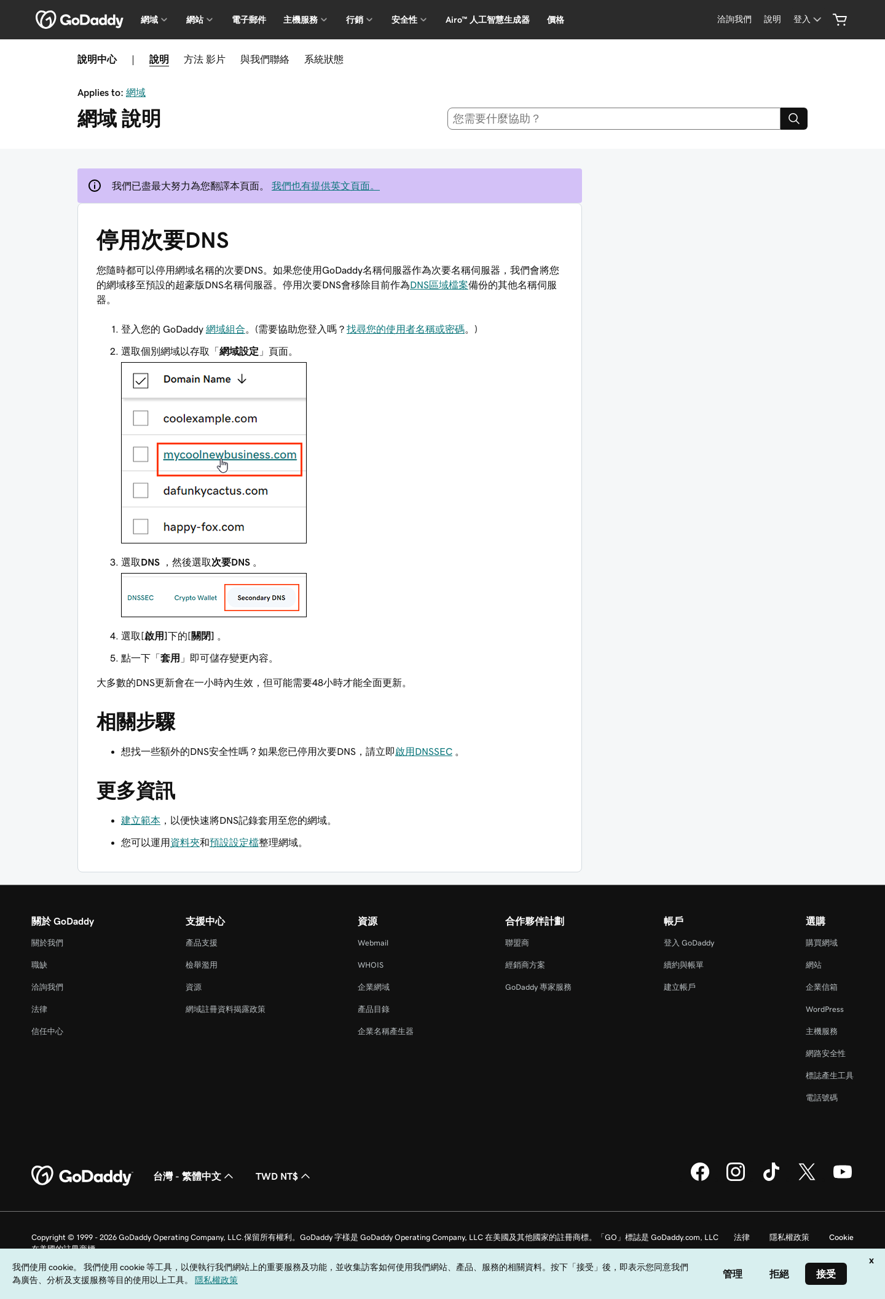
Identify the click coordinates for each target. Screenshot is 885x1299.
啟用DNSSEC (423, 751)
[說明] (772, 19)
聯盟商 (517, 943)
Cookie (841, 1237)
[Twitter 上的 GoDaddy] (807, 1179)
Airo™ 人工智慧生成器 (488, 19)
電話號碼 (822, 1098)
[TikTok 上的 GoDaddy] (771, 1179)
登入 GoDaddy (689, 943)
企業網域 (374, 987)
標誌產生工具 (830, 1076)
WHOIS (371, 965)
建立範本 (140, 820)
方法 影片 (205, 59)
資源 (194, 987)
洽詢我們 (47, 987)
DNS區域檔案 (439, 285)
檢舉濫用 (202, 965)
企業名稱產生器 (386, 1031)
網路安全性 (826, 1053)
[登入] (808, 19)
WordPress (825, 1009)
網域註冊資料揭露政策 (226, 1009)
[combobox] (614, 118)
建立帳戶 (680, 987)
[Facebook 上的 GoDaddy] (700, 1179)
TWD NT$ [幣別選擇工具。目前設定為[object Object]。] (284, 1176)
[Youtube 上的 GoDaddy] (843, 1179)
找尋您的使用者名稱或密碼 (406, 329)
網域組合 (225, 329)
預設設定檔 (234, 842)
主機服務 (822, 1031)
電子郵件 (249, 19)
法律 (39, 1009)
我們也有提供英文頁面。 (326, 186)
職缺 (39, 965)
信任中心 (47, 1031)
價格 (555, 19)
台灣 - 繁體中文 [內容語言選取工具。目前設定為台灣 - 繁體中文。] (194, 1176)
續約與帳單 (684, 965)
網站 (814, 965)
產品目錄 (374, 1009)
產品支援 (202, 943)
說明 (159, 59)
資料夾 (185, 842)
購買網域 (822, 943)
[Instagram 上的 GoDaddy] (736, 1179)
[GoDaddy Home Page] (82, 1176)
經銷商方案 (525, 965)
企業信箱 (822, 987)
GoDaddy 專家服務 (538, 987)
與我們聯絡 (264, 59)
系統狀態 (324, 59)
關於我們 (47, 943)
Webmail (373, 943)
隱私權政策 (789, 1237)
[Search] (794, 119)
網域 (136, 92)
